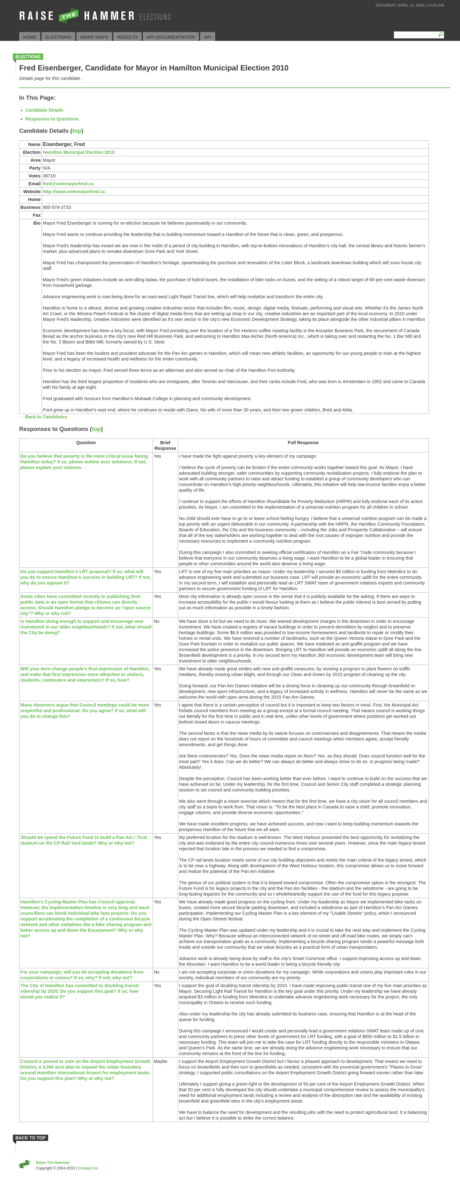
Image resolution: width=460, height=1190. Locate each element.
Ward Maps (94, 37)
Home (29, 37)
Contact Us (88, 1168)
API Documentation (171, 37)
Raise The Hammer (53, 1162)
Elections (58, 37)
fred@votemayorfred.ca (68, 183)
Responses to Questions (52, 118)
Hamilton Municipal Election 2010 (79, 152)
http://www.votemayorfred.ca (74, 191)
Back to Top (30, 1137)
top (76, 130)
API (207, 37)
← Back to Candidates (43, 416)
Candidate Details (44, 110)
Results (127, 37)
